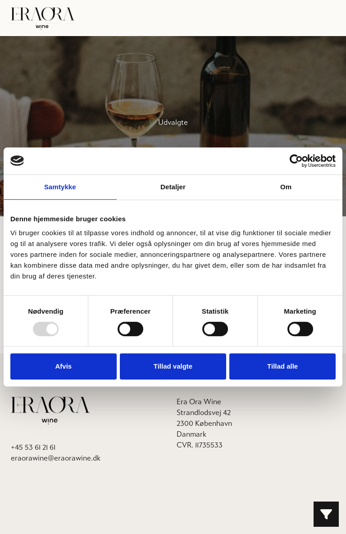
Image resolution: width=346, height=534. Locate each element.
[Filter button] (326, 514)
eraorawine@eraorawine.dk (55, 458)
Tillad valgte (173, 366)
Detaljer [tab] (173, 187)
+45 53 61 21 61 (33, 447)
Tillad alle (282, 366)
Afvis (63, 366)
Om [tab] (285, 187)
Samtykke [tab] (60, 187)
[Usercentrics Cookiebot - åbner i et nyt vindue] (296, 161)
